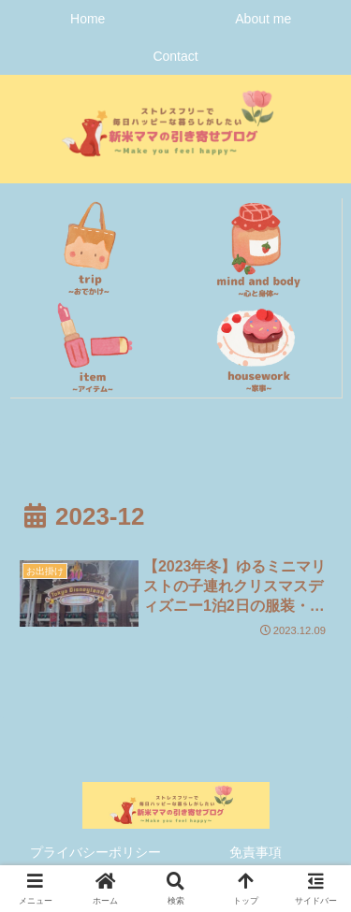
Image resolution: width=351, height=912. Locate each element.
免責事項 (255, 852)
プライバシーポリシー (95, 852)
